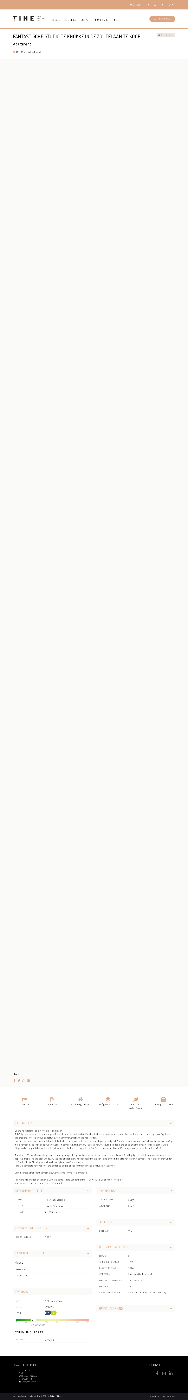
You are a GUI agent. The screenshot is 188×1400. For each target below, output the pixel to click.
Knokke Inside (101, 20)
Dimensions (136, 1191)
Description (94, 1123)
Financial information (52, 1228)
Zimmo (60, 1396)
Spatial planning (136, 1308)
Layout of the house (52, 1253)
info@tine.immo (29, 1381)
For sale (55, 20)
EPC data (52, 1292)
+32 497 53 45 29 (54, 1205)
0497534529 (27, 1379)
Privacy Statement (168, 1396)
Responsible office (52, 1191)
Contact (85, 20)
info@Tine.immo (53, 1212)
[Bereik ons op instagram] (164, 1374)
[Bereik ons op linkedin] (171, 1374)
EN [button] (170, 4)
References (70, 20)
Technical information (136, 1247)
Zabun (53, 1396)
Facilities (136, 1222)
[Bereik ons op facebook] (157, 1374)
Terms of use (154, 1396)
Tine (115, 20)
